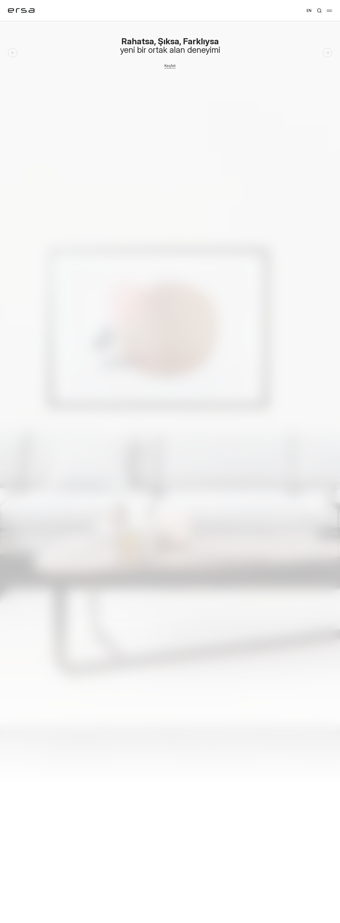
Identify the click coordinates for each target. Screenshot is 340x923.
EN (309, 10)
